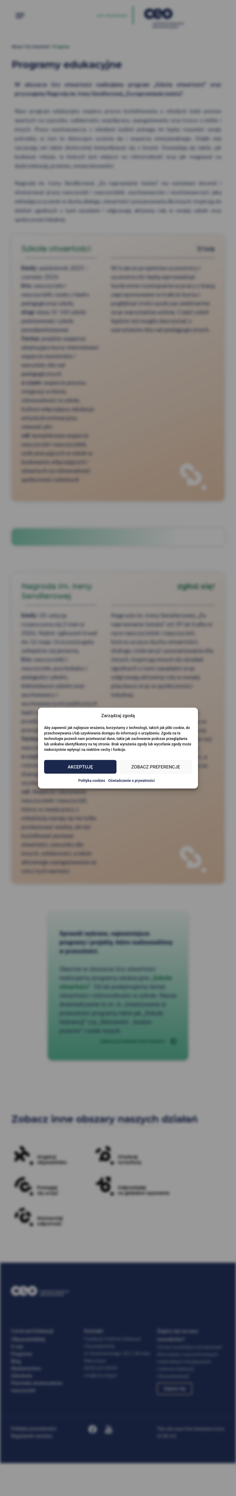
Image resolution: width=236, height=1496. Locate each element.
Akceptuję (80, 766)
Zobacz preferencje (155, 766)
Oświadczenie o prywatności (131, 781)
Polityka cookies (91, 781)
